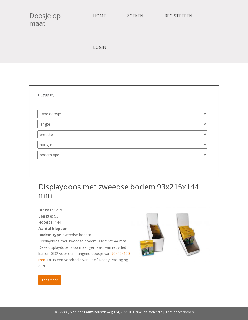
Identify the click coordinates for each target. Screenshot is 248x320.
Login (99, 47)
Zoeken (135, 16)
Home (99, 16)
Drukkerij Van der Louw (73, 312)
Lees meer (50, 280)
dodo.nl (189, 312)
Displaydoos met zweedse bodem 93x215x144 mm (118, 191)
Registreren (178, 16)
